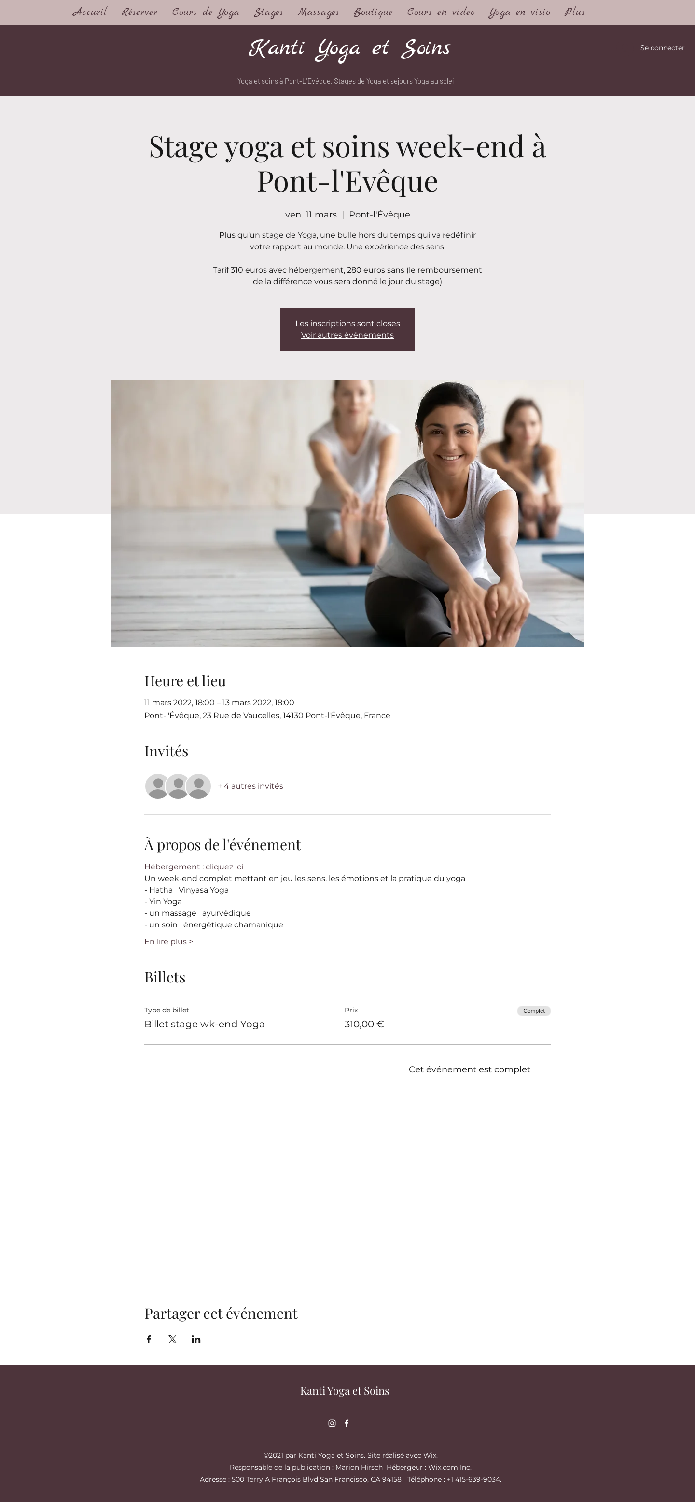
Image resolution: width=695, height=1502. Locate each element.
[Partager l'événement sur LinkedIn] (196, 1339)
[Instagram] (332, 1423)
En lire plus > (168, 941)
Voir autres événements (347, 335)
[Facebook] (346, 1423)
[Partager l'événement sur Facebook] (148, 1339)
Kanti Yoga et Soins (349, 48)
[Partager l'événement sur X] (172, 1339)
